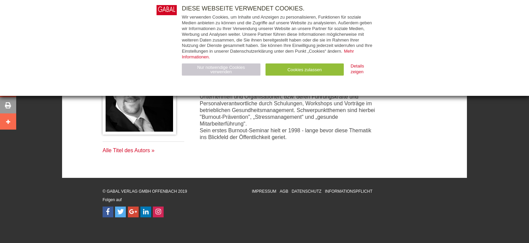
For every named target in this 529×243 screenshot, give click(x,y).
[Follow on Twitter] (120, 212)
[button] (8, 105)
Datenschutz (306, 191)
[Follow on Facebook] (108, 212)
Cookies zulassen (304, 69)
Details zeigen (357, 68)
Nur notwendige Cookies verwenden (221, 69)
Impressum (264, 191)
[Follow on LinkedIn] (145, 212)
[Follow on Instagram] (158, 212)
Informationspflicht (348, 191)
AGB (284, 191)
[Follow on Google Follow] (133, 212)
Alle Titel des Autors (126, 150)
